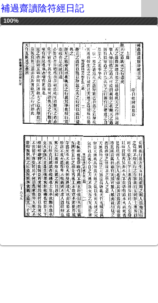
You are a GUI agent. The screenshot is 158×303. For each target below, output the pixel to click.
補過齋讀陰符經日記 (42, 8)
